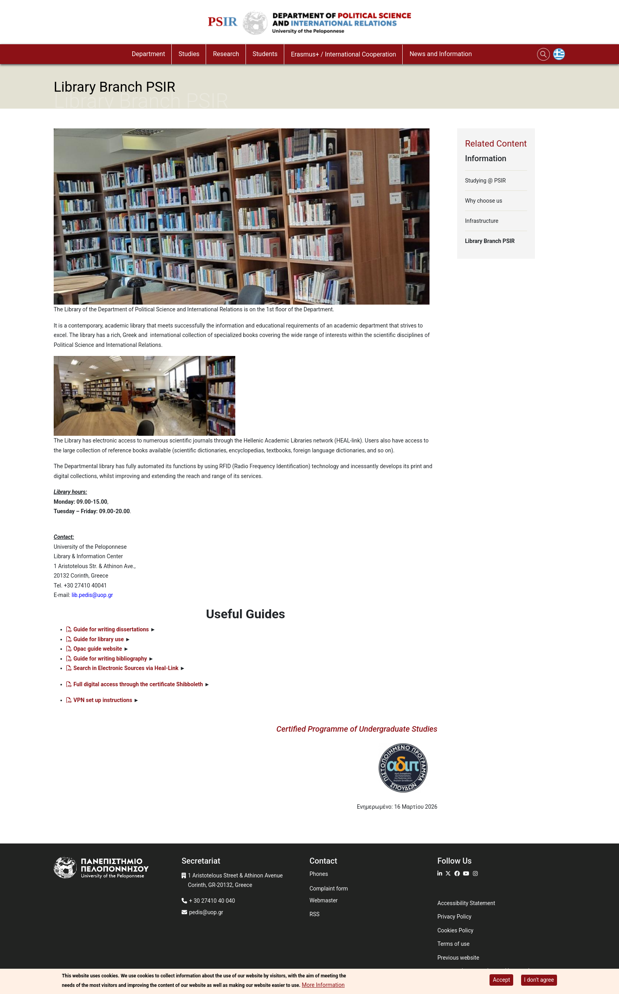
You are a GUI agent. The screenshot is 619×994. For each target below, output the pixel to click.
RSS (314, 914)
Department (148, 54)
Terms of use (453, 944)
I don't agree (539, 980)
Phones (319, 874)
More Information (323, 985)
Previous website (458, 957)
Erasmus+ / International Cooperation (343, 54)
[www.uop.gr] (118, 868)
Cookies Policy (455, 930)
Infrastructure (481, 221)
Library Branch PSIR (490, 241)
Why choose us (483, 201)
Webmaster (324, 900)
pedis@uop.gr (206, 912)
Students (265, 54)
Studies (188, 54)
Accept (501, 980)
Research (226, 54)
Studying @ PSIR (485, 180)
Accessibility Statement (466, 903)
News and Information (440, 54)
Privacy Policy (454, 916)
